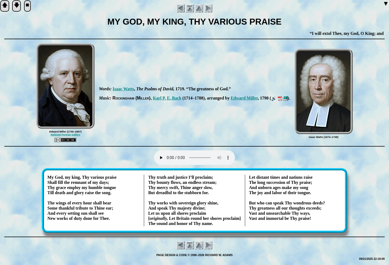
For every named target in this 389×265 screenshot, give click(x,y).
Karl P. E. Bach (167, 98)
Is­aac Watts (123, 89)
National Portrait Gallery (65, 134)
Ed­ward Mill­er (244, 98)
